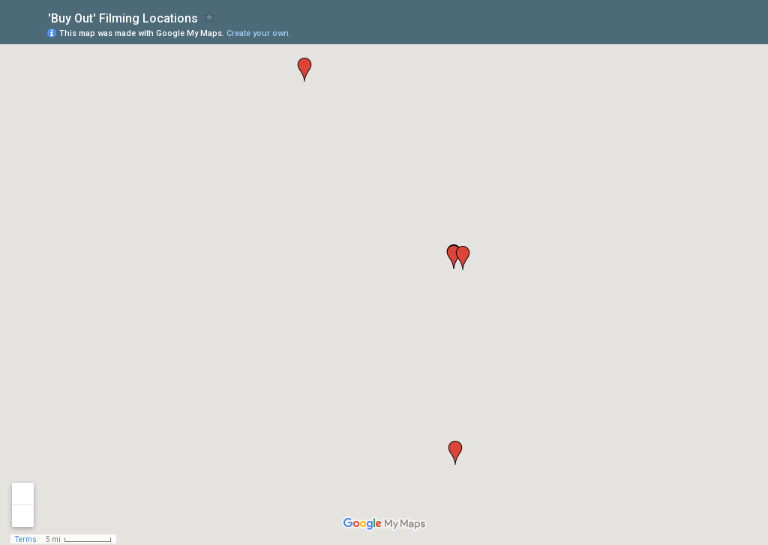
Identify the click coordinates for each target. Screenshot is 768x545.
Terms (26, 539)
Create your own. (258, 33)
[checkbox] (209, 16)
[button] (455, 453)
